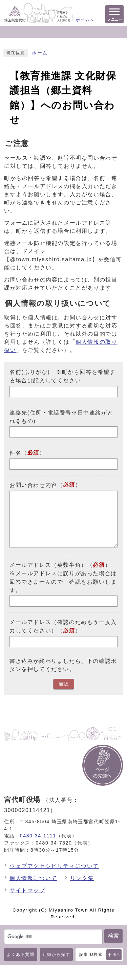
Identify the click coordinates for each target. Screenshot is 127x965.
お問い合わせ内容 (33, 485)
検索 (113, 936)
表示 (116, 954)
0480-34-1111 (38, 835)
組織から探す (56, 954)
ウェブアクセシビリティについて (54, 866)
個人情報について (33, 878)
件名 (15, 453)
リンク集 (82, 878)
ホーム (40, 52)
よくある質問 (21, 954)
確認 (63, 684)
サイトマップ (27, 890)
